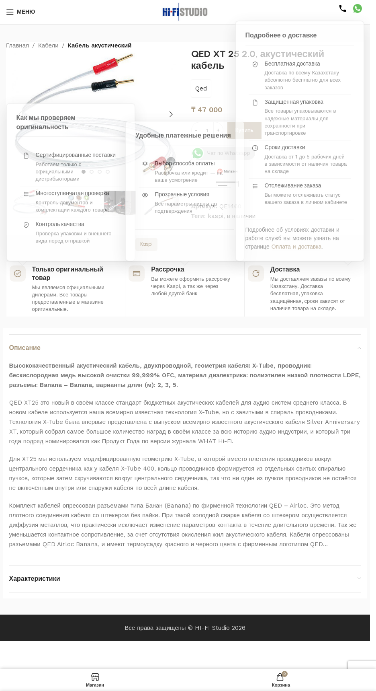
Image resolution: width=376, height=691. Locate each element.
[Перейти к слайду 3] (100, 172)
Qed (201, 88)
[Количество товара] (207, 130)
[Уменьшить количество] (196, 130)
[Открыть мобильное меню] (20, 12)
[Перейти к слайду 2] (92, 172)
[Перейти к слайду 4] (108, 172)
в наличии (241, 216)
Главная (17, 45)
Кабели (48, 45)
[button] (20, 114)
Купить (244, 130)
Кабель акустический (100, 45)
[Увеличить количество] (218, 130)
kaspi (215, 216)
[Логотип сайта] (185, 11)
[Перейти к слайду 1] (84, 172)
